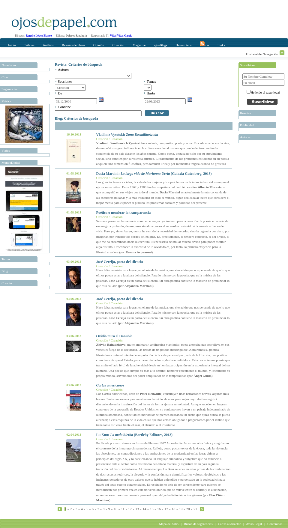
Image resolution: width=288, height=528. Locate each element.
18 (173, 509)
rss (204, 44)
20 (188, 509)
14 (144, 509)
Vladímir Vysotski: (127, 135)
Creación (118, 45)
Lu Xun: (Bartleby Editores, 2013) (134, 435)
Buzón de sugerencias (198, 524)
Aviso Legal (254, 524)
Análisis (48, 45)
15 (152, 509)
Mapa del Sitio (168, 524)
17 (166, 509)
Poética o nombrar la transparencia (123, 212)
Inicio (12, 45)
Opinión (98, 45)
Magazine (139, 45)
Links (221, 45)
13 (137, 509)
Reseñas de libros (73, 45)
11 (122, 509)
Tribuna (29, 45)
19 (181, 509)
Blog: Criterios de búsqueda (76, 118)
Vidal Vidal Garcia (121, 35)
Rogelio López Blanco (39, 35)
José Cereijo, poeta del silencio (119, 262)
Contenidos (274, 524)
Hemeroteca (183, 45)
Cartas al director (229, 524)
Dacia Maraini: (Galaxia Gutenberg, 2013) (154, 174)
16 (159, 509)
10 (115, 509)
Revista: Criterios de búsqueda (78, 64)
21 (195, 509)
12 (130, 509)
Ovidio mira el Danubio (114, 336)
